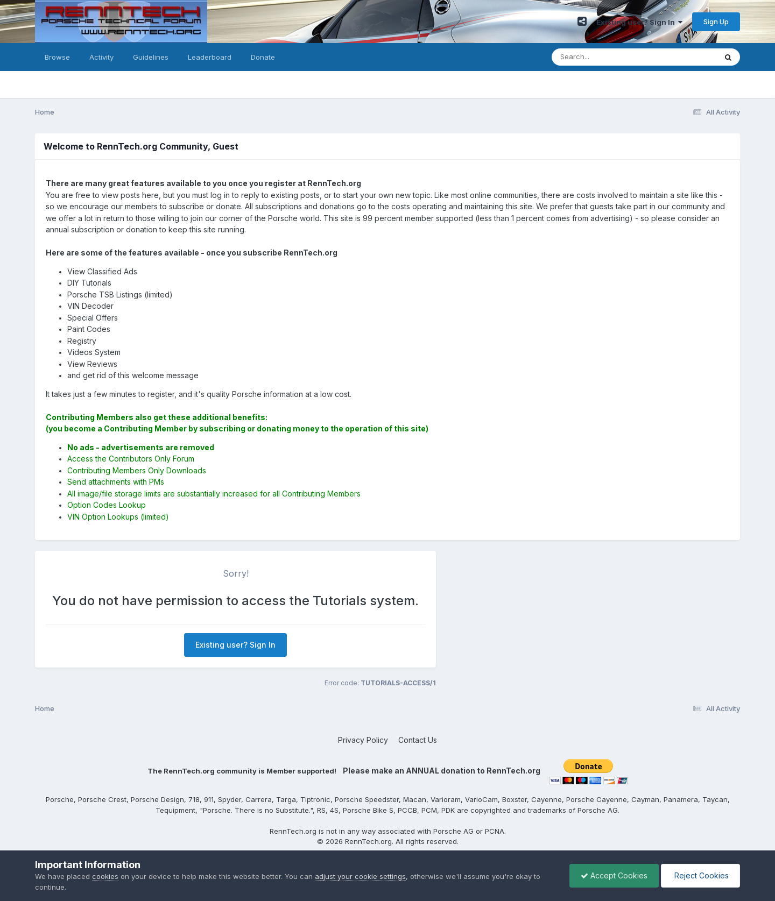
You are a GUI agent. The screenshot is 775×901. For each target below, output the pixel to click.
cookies (105, 876)
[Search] (605, 57)
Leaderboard (209, 57)
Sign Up (716, 21)
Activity (101, 57)
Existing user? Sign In (639, 22)
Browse (57, 57)
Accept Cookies (614, 875)
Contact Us (417, 739)
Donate (263, 57)
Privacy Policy (363, 739)
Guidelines (150, 57)
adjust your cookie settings (360, 876)
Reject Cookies (700, 875)
